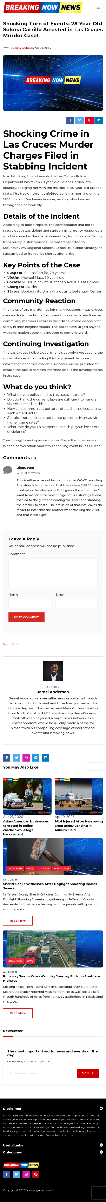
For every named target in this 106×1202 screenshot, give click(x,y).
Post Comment (26, 617)
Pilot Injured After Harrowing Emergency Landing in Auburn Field (79, 825)
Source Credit (11, 644)
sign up (88, 1073)
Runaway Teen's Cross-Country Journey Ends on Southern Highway (51, 978)
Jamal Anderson (24, 47)
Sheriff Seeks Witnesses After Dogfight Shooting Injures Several (50, 886)
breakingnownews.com (42, 1190)
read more (18, 920)
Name (13, 594)
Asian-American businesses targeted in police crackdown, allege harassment (26, 827)
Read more (67, 1135)
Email (59, 594)
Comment (16, 554)
